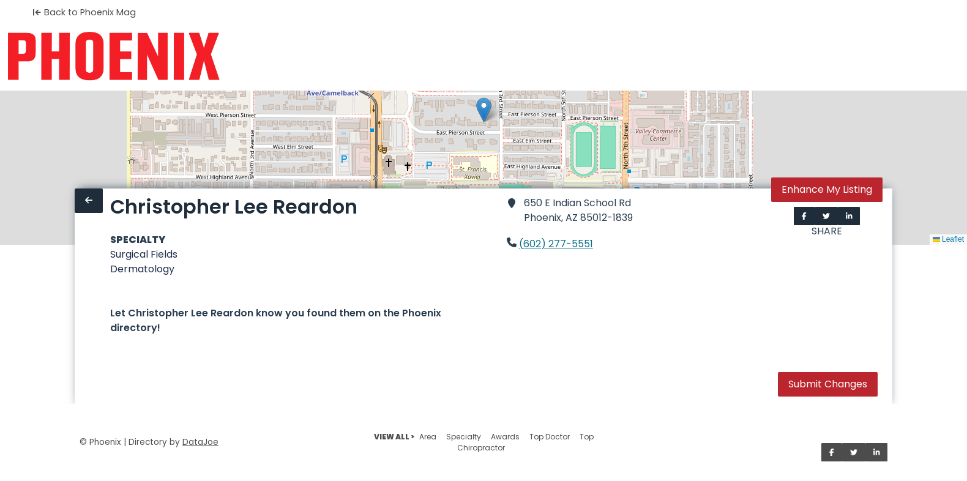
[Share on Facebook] (804, 216)
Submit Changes (827, 384)
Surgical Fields (143, 254)
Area (427, 436)
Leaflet (948, 239)
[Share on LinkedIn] (849, 216)
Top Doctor (549, 436)
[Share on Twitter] (826, 216)
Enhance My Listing (827, 189)
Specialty (463, 436)
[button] (483, 109)
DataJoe (200, 442)
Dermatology (142, 269)
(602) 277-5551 (556, 244)
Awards (505, 436)
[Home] (113, 56)
